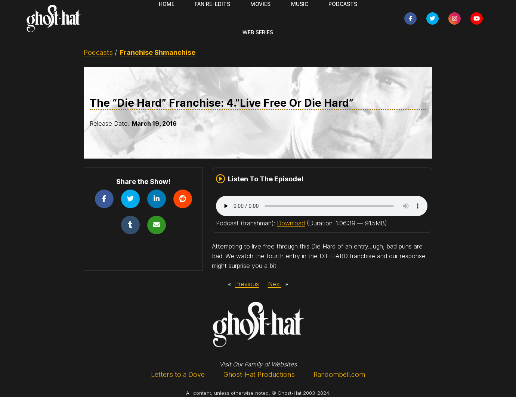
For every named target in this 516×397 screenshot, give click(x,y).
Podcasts (98, 52)
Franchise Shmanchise (157, 52)
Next (274, 284)
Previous (247, 284)
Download (291, 223)
